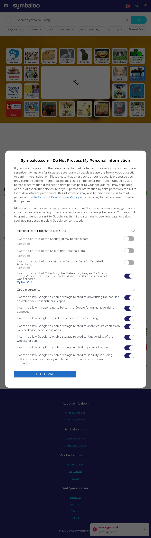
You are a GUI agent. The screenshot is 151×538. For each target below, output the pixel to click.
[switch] (129, 238)
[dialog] (75, 269)
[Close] (138, 158)
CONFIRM (44, 374)
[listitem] (75, 231)
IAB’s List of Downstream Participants (60, 197)
